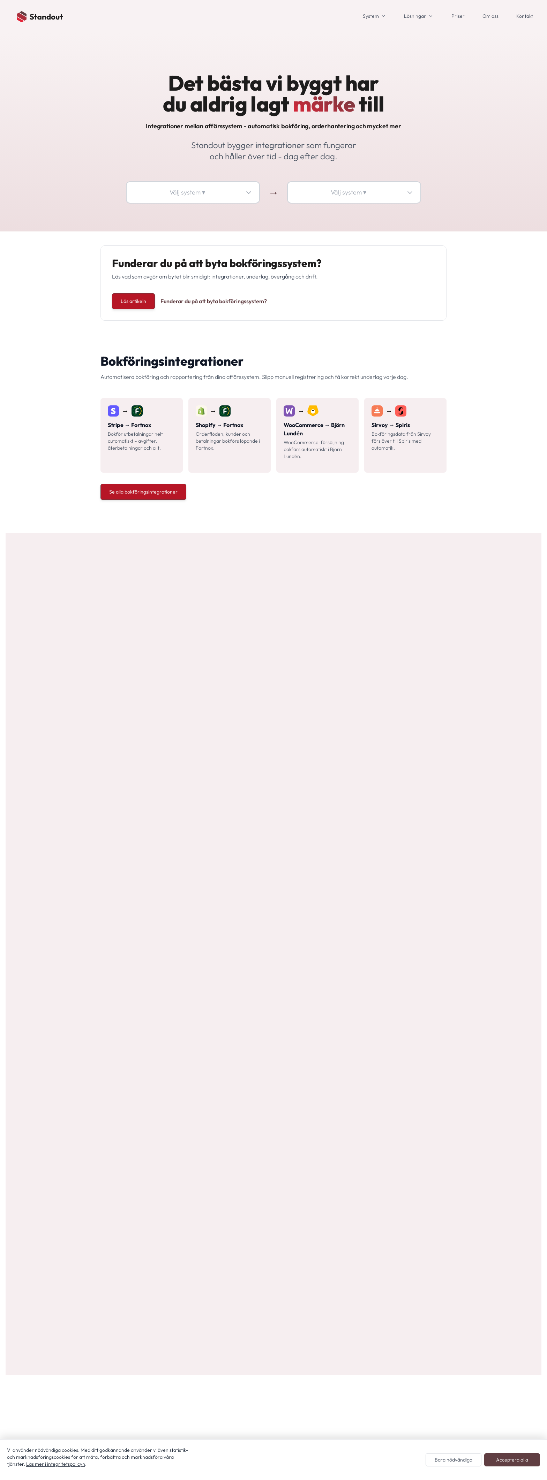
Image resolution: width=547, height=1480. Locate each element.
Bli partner (342, 1138)
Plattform (341, 1149)
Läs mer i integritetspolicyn (55, 1464)
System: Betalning (245, 1088)
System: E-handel (244, 1121)
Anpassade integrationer (254, 1166)
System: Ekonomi (244, 1132)
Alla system (237, 1077)
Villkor (337, 1071)
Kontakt (524, 16)
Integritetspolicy (349, 1060)
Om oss (490, 16)
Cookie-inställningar (354, 1160)
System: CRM (239, 1110)
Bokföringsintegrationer (253, 1177)
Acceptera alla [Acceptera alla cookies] (512, 1460)
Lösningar (415, 16)
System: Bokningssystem (253, 1099)
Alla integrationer (244, 1155)
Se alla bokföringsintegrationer (143, 492)
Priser (458, 16)
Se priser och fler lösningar (138, 685)
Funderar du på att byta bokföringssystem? (213, 301)
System (371, 16)
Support (339, 1127)
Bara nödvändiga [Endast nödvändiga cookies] (453, 1460)
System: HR (237, 1143)
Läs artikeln (133, 301)
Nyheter (339, 1116)
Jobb (335, 1104)
